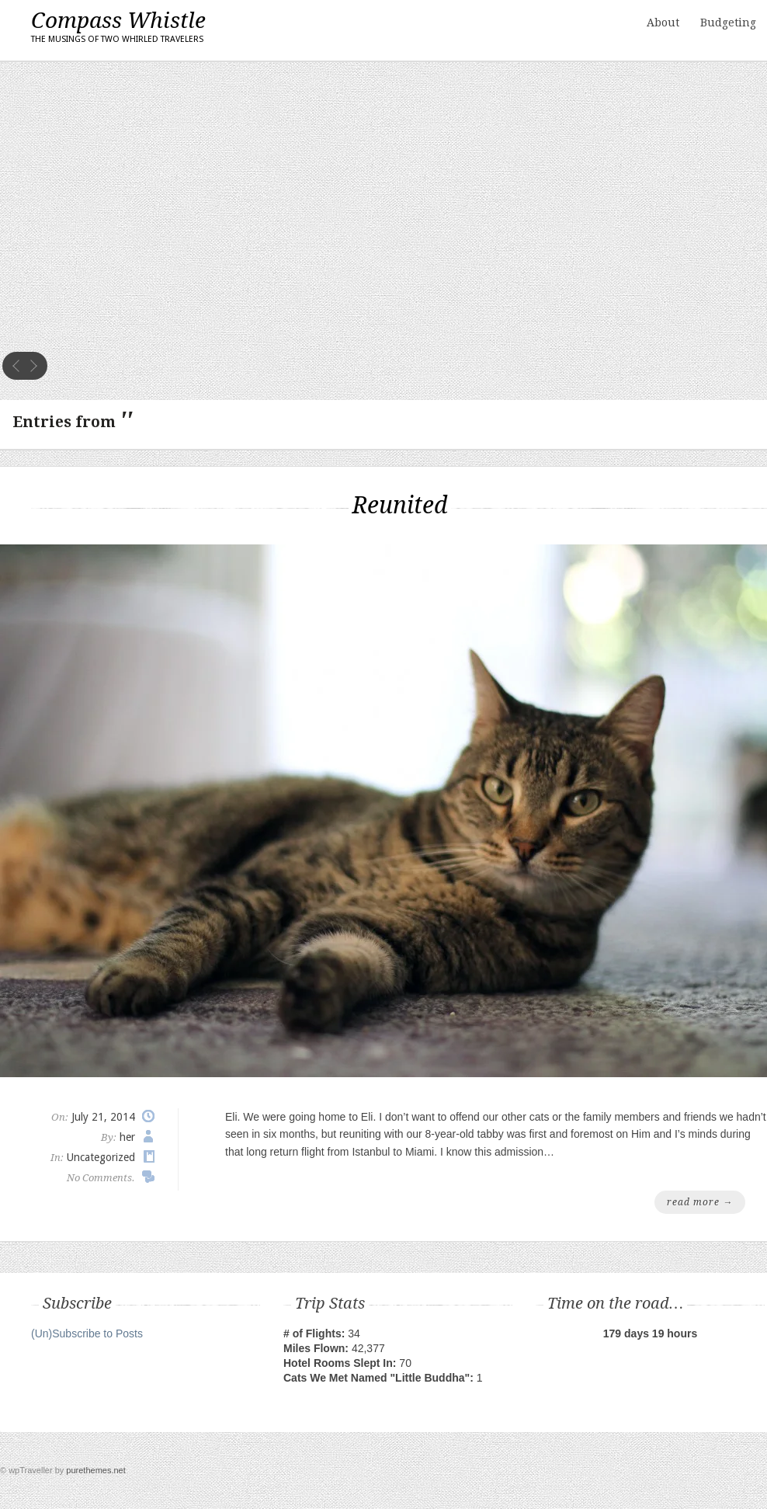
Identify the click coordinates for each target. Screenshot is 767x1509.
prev (16, 365)
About (663, 22)
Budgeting (728, 22)
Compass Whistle (118, 28)
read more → (700, 1202)
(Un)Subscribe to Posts (87, 1333)
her (127, 1137)
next (33, 365)
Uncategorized (101, 1157)
